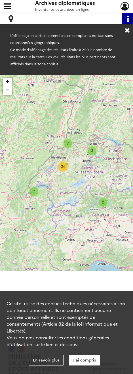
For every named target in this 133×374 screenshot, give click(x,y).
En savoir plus (46, 360)
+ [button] (7, 82)
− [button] (7, 90)
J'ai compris (84, 360)
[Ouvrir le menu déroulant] (7, 6)
